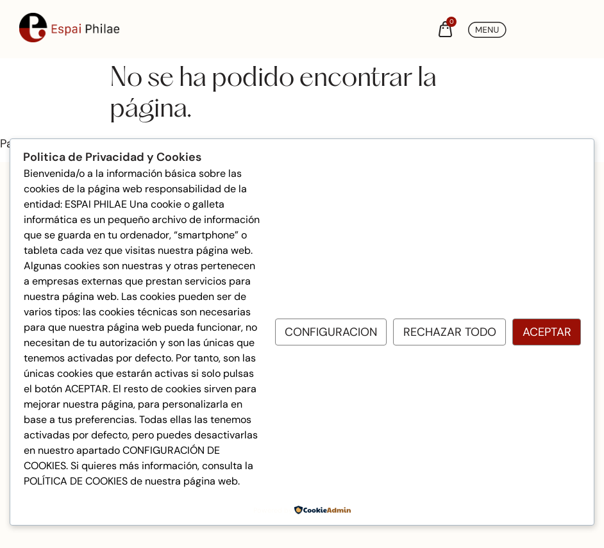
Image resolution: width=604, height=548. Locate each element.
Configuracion (331, 332)
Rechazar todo (449, 332)
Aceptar (547, 332)
